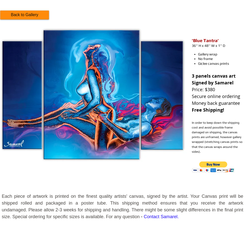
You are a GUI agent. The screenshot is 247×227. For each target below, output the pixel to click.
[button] (213, 167)
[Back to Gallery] (24, 15)
